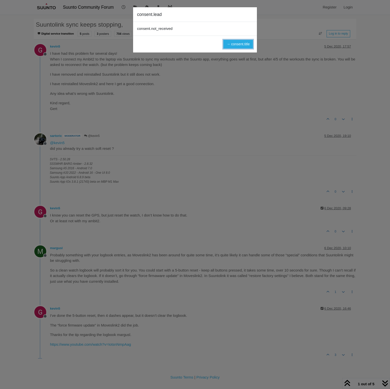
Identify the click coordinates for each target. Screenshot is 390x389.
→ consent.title (238, 44)
